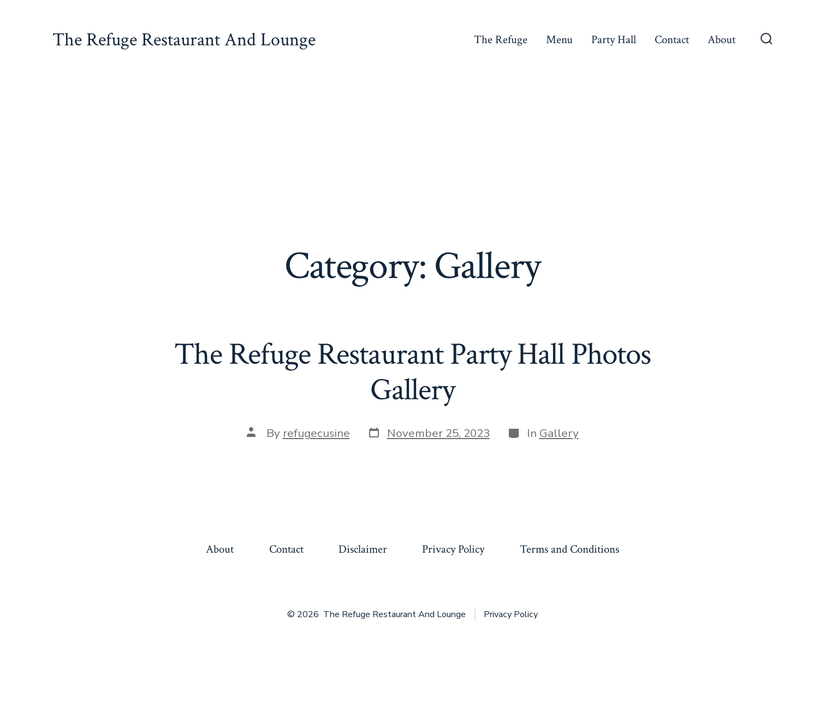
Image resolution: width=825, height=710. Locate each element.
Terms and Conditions (569, 549)
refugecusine (316, 433)
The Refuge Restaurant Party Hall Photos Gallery (412, 372)
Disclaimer (363, 549)
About (721, 39)
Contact (672, 39)
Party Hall (613, 39)
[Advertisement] (412, 161)
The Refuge (500, 39)
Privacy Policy (453, 549)
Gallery (559, 433)
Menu (559, 39)
